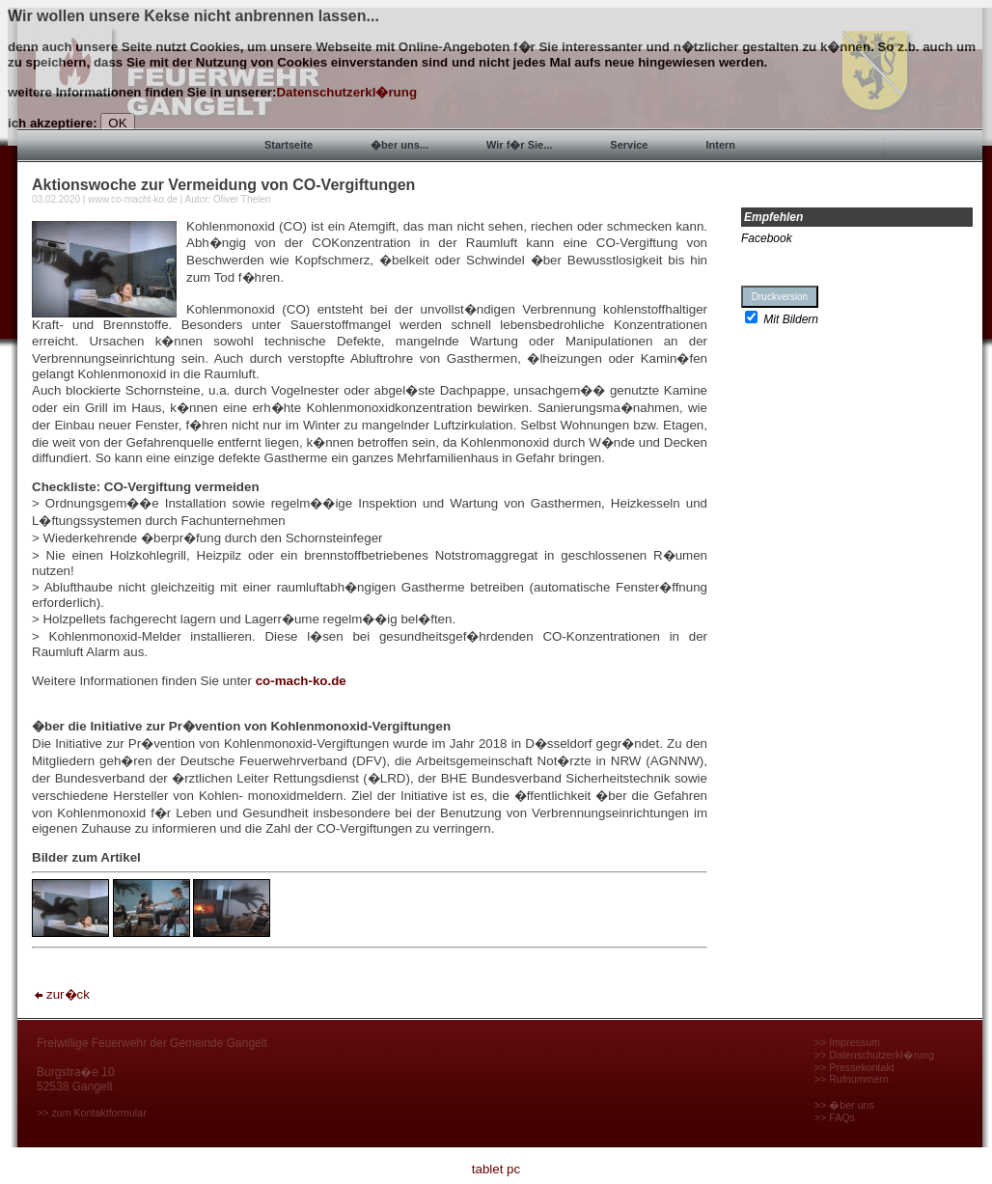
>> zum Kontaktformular (92, 1112)
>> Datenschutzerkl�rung (874, 1054)
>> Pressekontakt (854, 1067)
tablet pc (496, 1169)
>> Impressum (847, 1042)
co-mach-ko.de (301, 681)
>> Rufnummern (851, 1079)
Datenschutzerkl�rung (346, 92)
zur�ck (61, 994)
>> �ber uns (844, 1105)
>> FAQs (834, 1117)
